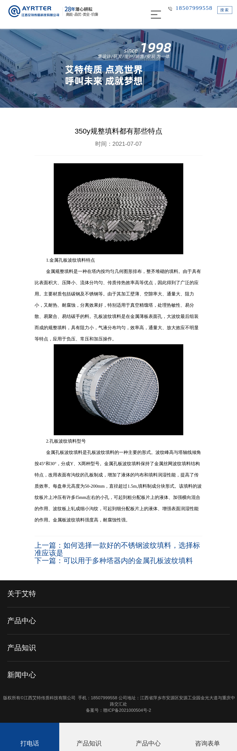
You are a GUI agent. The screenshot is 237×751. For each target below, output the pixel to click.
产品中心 (21, 621)
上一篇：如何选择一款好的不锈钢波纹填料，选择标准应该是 (117, 549)
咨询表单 (207, 743)
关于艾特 (21, 594)
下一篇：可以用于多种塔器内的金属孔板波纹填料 (114, 561)
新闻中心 (21, 675)
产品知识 (21, 648)
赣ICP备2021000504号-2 (127, 710)
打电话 (29, 743)
